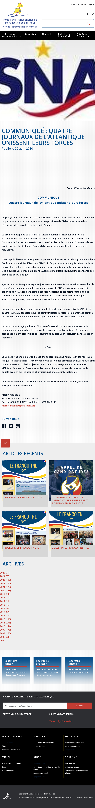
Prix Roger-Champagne (83, 35)
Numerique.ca (88, 798)
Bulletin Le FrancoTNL (64, 35)
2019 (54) (5, 593)
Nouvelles (47, 34)
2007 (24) (5, 636)
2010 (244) (5, 626)
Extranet (38, 794)
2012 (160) (5, 619)
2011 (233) (5, 622)
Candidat (5, 767)
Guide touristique (72, 767)
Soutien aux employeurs (11, 763)
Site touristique (71, 763)
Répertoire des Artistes (11, 750)
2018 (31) (5, 597)
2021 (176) (5, 586)
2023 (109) (5, 579)
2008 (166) (5, 633)
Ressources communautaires (11, 35)
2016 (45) (5, 604)
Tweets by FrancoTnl (60, 721)
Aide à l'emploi (8, 770)
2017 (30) (5, 601)
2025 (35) (5, 572)
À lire (4, 746)
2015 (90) (5, 608)
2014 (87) (5, 611)
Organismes (32, 34)
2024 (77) (5, 576)
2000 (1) (4, 640)
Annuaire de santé (41, 773)
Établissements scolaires (74, 742)
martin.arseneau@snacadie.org (18, 405)
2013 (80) (5, 615)
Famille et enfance (72, 746)
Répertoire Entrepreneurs (44, 742)
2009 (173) (5, 629)
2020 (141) (5, 590)
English (91, 4)
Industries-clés (39, 746)
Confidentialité (26, 794)
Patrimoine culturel (78, 4)
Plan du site (49, 794)
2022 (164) (5, 583)
